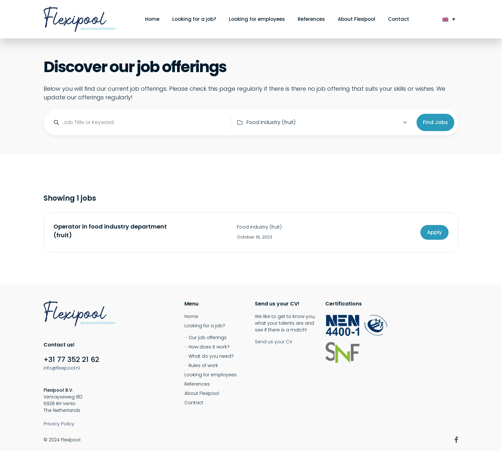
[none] (448, 19)
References (311, 19)
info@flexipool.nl (62, 368)
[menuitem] (448, 19)
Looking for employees (257, 19)
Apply (434, 232)
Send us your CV (273, 341)
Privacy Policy (59, 424)
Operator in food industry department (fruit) (110, 230)
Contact (398, 19)
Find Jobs (435, 122)
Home (152, 19)
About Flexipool (356, 19)
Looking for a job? (194, 19)
